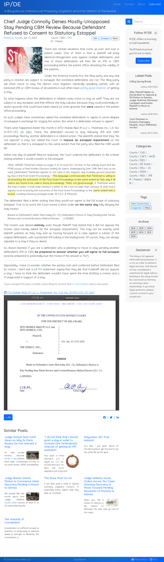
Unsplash (23, 75)
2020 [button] (133, 236)
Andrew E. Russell (13, 37)
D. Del (25, 132)
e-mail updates (80, 283)
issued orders (11, 502)
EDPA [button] (143, 171)
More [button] (115, 38)
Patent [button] (58, 41)
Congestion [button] (136, 208)
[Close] (156, 33)
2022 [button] (141, 232)
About (141, 4)
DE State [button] (145, 164)
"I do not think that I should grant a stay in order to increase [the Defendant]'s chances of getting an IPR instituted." (61, 443)
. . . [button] (148, 152)
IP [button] (52, 41)
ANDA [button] (147, 179)
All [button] (9, 417)
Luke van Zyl (11, 75)
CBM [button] (95, 38)
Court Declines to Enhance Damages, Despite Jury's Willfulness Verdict (143, 123)
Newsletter (139, 559)
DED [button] (63, 37)
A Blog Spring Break (140, 81)
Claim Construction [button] (140, 203)
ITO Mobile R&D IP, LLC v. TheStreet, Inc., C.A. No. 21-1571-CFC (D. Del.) (49, 292)
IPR (104, 61)
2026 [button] (133, 228)
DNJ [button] (142, 167)
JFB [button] (150, 175)
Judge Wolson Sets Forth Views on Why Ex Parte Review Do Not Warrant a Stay (20, 441)
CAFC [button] (143, 156)
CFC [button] (70, 37)
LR (35, 269)
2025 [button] (141, 228)
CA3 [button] (142, 152)
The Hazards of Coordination (14, 520)
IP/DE (12, 4)
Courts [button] (54, 37)
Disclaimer (80, 559)
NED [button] (142, 175)
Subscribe (155, 4)
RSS (154, 559)
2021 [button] (149, 232)
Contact (129, 4)
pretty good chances (93, 88)
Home (118, 4)
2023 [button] (133, 232)
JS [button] (149, 167)
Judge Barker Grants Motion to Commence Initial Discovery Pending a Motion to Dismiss (21, 482)
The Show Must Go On (58, 478)
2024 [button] (149, 228)
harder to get (10, 458)
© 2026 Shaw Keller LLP (17, 559)
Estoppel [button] (105, 38)
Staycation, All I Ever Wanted (97, 438)
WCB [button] (152, 156)
